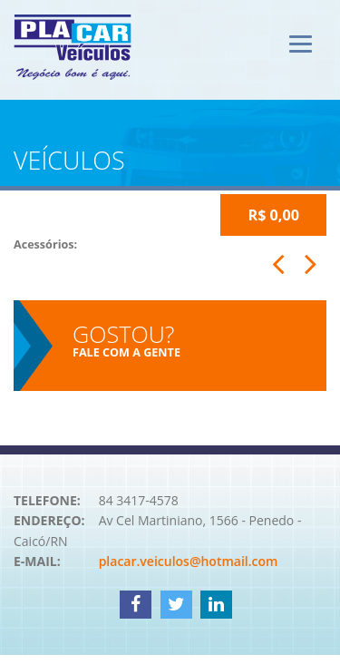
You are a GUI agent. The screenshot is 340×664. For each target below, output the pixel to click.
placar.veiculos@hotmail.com (188, 561)
